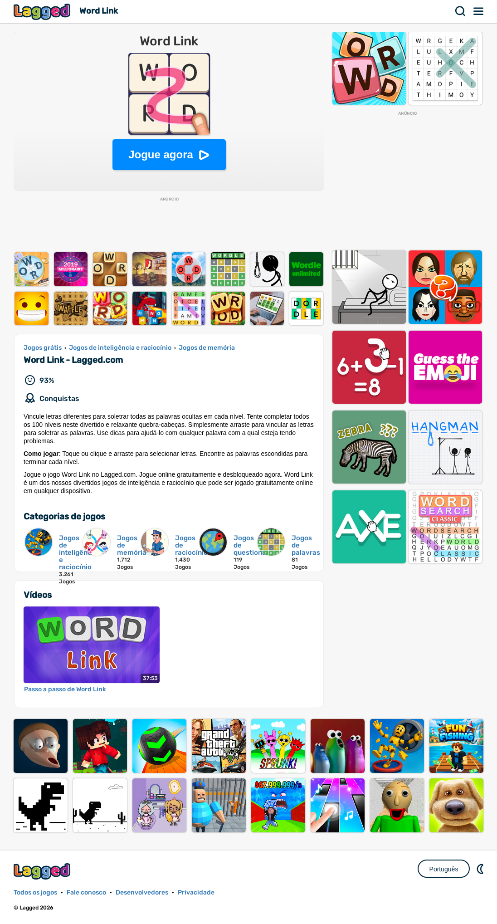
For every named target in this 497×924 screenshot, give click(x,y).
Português (443, 869)
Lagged (43, 11)
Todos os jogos (35, 892)
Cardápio (479, 11)
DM (481, 869)
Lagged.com (43, 871)
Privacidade (196, 892)
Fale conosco (86, 892)
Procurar (461, 11)
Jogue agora (160, 154)
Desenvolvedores (142, 892)
